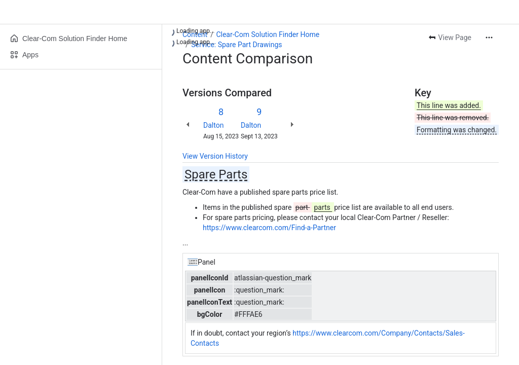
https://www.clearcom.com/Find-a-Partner (269, 228)
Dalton (213, 125)
